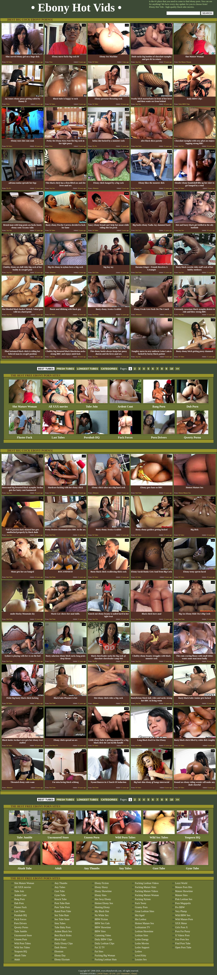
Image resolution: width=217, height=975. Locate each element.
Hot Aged (139, 915)
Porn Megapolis (183, 903)
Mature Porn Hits (183, 887)
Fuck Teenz (140, 903)
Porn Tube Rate (62, 903)
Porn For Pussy (182, 931)
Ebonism (59, 951)
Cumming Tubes (103, 935)
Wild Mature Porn (184, 919)
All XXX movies (58, 405)
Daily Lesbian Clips (104, 943)
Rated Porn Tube (63, 911)
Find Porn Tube (182, 943)
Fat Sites (99, 951)
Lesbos (138, 951)
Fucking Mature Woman (147, 895)
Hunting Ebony (102, 907)
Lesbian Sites (141, 935)
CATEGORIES (109, 368)
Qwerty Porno (192, 436)
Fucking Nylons (143, 899)
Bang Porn (159, 405)
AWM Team (102, 973)
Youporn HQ (192, 836)
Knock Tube (61, 899)
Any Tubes (125, 867)
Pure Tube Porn (62, 907)
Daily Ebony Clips (64, 943)
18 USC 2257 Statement (119, 973)
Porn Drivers (159, 436)
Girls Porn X (181, 927)
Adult (58, 867)
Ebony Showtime (103, 891)
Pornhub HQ (92, 436)
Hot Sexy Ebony (103, 899)
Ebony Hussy (101, 887)
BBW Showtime (103, 927)
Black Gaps (60, 939)
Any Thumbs (92, 867)
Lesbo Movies (142, 943)
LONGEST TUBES (87, 368)
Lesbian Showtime (144, 931)
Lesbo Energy (142, 939)
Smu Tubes (60, 923)
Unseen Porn (92, 836)
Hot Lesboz (140, 919)
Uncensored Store (58, 836)
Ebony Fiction (102, 883)
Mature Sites (181, 895)
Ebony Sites (100, 895)
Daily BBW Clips (103, 939)
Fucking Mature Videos (146, 891)
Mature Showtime (184, 891)
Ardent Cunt (125, 405)
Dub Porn (192, 405)
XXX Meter (181, 923)
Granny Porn (141, 907)
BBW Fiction (101, 919)
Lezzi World (181, 883)
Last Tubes (58, 436)
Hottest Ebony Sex (104, 903)
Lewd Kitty (140, 955)
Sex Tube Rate (62, 915)
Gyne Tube (192, 867)
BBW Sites (100, 931)
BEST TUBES (46, 368)
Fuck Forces (125, 436)
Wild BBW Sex (182, 915)
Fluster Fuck (24, 436)
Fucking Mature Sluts (145, 887)
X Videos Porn (182, 935)
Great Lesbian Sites (144, 911)
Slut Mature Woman (24, 405)
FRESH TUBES (65, 368)
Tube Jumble (24, 836)
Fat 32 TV (100, 947)
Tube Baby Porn (62, 927)
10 (171, 368)
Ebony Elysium (62, 959)
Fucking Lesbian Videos (147, 883)
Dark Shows (61, 947)
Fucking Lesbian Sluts (106, 959)
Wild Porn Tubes (125, 836)
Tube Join (92, 405)
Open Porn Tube (183, 947)
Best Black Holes (63, 935)
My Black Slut (102, 911)
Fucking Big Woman (105, 955)
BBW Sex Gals (102, 923)
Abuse (133, 973)
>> (177, 368)
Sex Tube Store (62, 919)
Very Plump (181, 911)
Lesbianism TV (142, 927)
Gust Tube (159, 867)
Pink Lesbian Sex (183, 899)
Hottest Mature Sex (144, 923)
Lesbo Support (142, 947)
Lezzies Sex (141, 959)
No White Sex (102, 915)
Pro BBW (180, 907)
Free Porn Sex (182, 939)
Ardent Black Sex (63, 931)
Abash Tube (24, 867)
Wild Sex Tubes (159, 836)
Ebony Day (60, 955)
